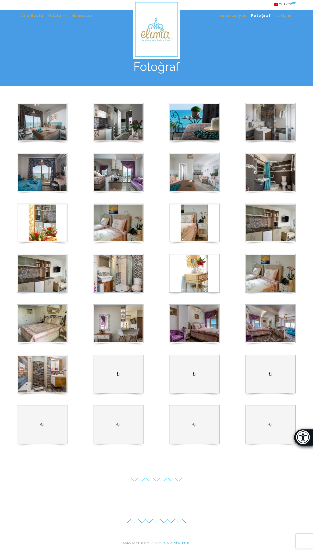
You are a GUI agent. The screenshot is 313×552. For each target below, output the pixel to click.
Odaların (57, 15)
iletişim (283, 15)
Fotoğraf (261, 15)
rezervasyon (233, 15)
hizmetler (82, 15)
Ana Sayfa (32, 15)
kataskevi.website (176, 543)
